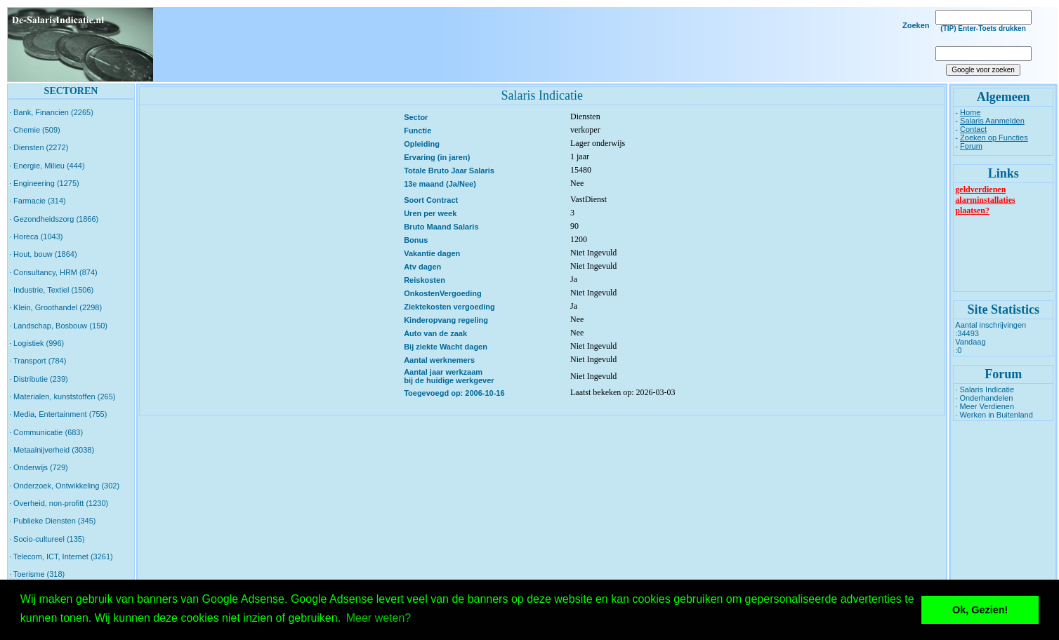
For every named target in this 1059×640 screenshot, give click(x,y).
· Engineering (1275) (44, 183)
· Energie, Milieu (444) (47, 165)
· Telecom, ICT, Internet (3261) (61, 556)
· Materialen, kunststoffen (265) (62, 396)
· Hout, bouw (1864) (43, 254)
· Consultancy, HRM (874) (53, 272)
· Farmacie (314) (37, 200)
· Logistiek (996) (36, 343)
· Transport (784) (37, 360)
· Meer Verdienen (984, 406)
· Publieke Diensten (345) (52, 520)
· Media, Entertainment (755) (58, 414)
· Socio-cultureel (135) (47, 539)
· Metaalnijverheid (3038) (51, 450)
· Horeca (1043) (36, 236)
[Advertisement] (539, 44)
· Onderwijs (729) (38, 467)
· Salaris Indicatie (984, 389)
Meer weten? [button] (379, 618)
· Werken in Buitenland (993, 415)
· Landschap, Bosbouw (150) (58, 325)
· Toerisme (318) (37, 574)
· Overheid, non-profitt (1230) (58, 503)
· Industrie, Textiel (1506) (51, 290)
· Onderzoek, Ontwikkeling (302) (64, 485)
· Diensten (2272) (38, 147)
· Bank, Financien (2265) (51, 112)
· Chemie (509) (34, 130)
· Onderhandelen (984, 398)
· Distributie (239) (38, 379)
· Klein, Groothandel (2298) (55, 307)
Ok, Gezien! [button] (980, 609)
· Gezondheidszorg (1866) (53, 219)
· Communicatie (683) (46, 432)
